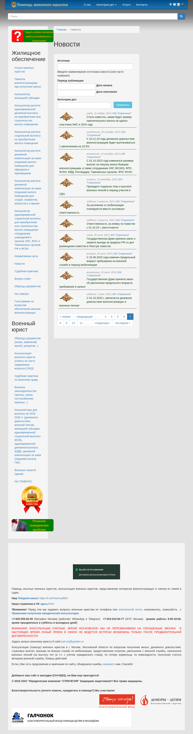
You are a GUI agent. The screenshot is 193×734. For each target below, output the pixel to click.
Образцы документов (28, 286)
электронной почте (130, 609)
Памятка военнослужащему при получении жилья (28, 83)
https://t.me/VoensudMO (53, 598)
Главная (62, 29)
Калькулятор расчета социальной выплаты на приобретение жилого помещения (28, 137)
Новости (20, 263)
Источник (63, 60)
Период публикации (70, 80)
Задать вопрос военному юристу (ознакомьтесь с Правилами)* (39, 36)
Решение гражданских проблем (39, 525)
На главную (22, 293)
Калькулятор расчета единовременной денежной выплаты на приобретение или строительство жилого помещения (28, 115)
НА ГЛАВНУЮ (23, 481)
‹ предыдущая (84, 316)
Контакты (141, 4)
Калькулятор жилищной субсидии (27, 96)
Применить (123, 104)
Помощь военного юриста (42, 5)
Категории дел (106, 4)
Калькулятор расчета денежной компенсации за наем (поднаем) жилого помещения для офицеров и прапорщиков (28, 162)
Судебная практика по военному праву (26, 377)
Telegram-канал (28, 598)
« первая (65, 316)
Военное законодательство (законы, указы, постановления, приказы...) (26, 395)
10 (73, 323)
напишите (109, 664)
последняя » (122, 323)
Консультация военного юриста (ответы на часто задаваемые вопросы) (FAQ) (25, 361)
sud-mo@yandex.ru (72, 641)
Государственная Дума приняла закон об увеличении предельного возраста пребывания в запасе (96, 283)
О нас (87, 4)
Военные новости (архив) (25, 472)
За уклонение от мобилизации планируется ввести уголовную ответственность (92, 209)
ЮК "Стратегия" (122, 113)
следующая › (102, 323)
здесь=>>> (47, 603)
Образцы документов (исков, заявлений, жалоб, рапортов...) (28, 342)
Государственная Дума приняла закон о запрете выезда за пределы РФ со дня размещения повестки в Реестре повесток (97, 242)
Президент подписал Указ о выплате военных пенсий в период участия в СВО (95, 190)
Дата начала (104, 85)
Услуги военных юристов (24, 69)
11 (81, 323)
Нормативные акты (26, 256)
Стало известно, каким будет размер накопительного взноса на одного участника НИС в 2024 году (95, 120)
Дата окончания (106, 91)
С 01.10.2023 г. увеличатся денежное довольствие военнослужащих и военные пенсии (95, 301)
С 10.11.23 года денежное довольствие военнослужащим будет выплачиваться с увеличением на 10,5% (97, 142)
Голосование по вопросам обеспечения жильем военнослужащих (28, 307)
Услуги (126, 4)
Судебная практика (26, 271)
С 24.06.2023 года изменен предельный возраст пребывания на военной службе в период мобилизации (97, 261)
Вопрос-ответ (23, 278)
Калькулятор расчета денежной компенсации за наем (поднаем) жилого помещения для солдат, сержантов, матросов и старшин (28, 192)
